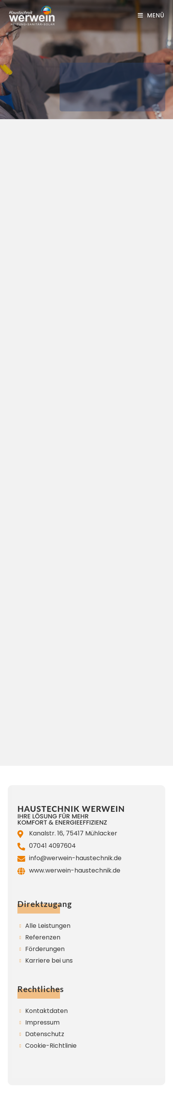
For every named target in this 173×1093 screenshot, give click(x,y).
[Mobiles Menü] (151, 15)
